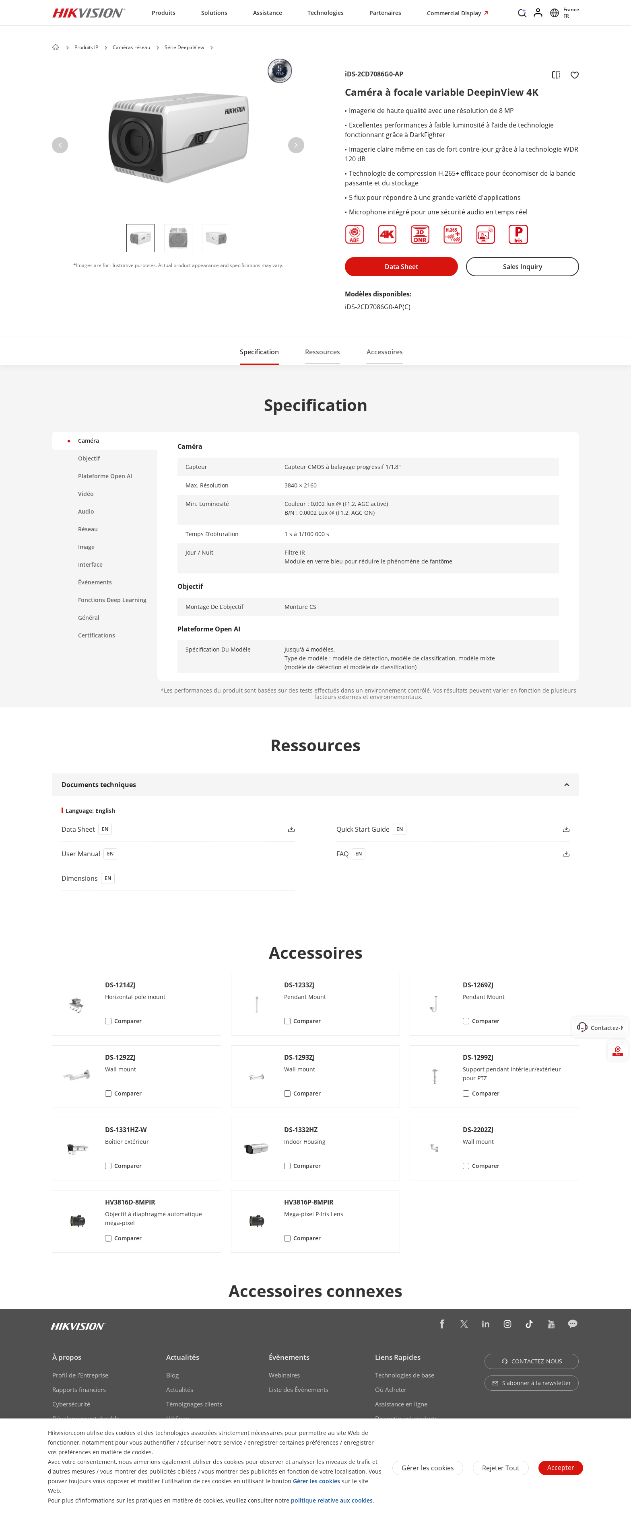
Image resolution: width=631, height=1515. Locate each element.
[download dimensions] (178, 878)
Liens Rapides (398, 1357)
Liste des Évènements (298, 1389)
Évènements (289, 1357)
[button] (106, 48)
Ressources (322, 351)
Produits (163, 12)
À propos (66, 1357)
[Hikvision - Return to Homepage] (89, 13)
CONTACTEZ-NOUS (531, 1361)
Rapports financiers (79, 1389)
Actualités (182, 1357)
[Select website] (563, 13)
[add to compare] (556, 74)
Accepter (560, 1467)
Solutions (214, 12)
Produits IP (86, 47)
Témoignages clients (194, 1404)
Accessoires (385, 351)
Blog (172, 1375)
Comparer (128, 1021)
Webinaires (284, 1375)
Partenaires (385, 12)
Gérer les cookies (428, 1468)
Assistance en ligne (401, 1404)
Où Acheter (390, 1389)
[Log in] (538, 13)
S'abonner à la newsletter (531, 1383)
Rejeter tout (501, 1468)
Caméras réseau (131, 47)
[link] (165, 829)
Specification (259, 351)
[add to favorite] (572, 74)
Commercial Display (455, 13)
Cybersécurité (71, 1404)
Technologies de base (404, 1375)
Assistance (267, 12)
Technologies (325, 12)
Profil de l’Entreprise (80, 1375)
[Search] (522, 12)
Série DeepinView (184, 47)
